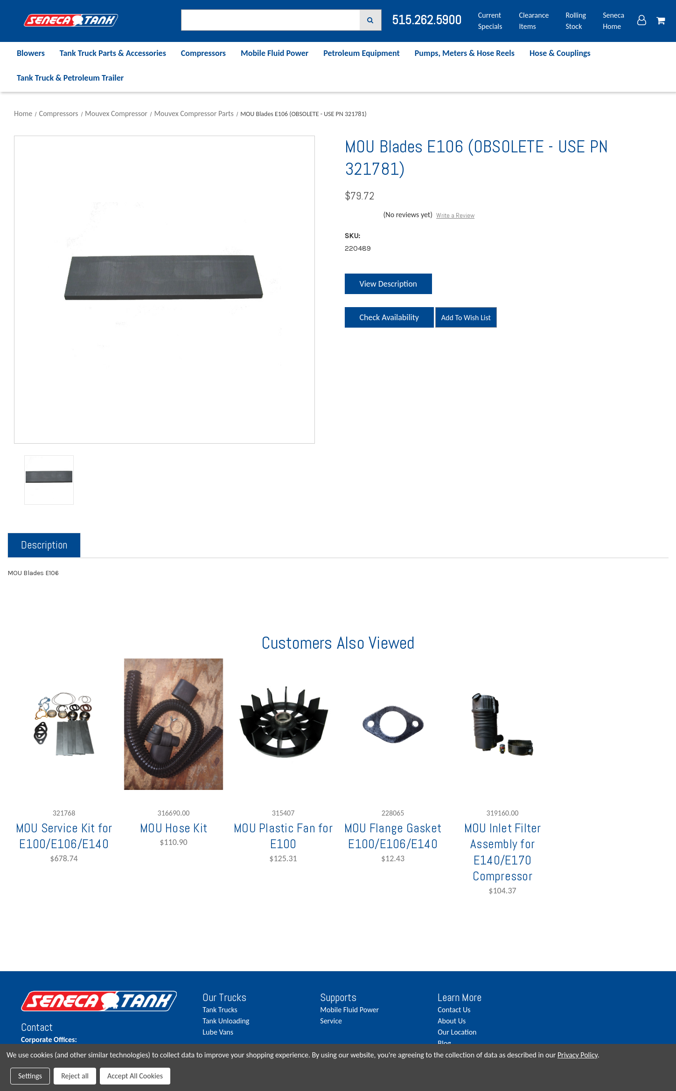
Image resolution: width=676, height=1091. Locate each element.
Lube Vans (217, 1032)
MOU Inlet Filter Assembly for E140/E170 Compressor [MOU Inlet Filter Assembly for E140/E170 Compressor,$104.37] (502, 852)
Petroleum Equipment (361, 53)
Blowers (31, 53)
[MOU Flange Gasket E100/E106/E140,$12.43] (393, 724)
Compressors (203, 53)
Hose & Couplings (560, 53)
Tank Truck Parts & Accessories (113, 53)
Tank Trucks (219, 1009)
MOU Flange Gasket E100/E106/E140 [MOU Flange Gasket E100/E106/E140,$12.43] (392, 836)
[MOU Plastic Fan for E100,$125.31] (283, 724)
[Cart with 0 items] (660, 21)
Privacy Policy (578, 1054)
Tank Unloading (225, 1020)
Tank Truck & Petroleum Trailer (70, 78)
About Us (452, 1020)
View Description (388, 284)
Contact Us (454, 1009)
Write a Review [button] (455, 215)
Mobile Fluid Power (274, 53)
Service (331, 1020)
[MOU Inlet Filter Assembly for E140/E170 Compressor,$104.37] (502, 724)
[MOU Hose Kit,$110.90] (173, 724)
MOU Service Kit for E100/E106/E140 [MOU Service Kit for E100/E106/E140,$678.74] (64, 836)
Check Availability (388, 320)
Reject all (75, 1075)
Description (44, 545)
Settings (30, 1075)
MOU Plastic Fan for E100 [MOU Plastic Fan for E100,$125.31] (283, 836)
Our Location (457, 1032)
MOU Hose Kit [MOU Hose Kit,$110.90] (173, 828)
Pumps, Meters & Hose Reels (465, 53)
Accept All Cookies (135, 1075)
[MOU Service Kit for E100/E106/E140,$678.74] (64, 724)
